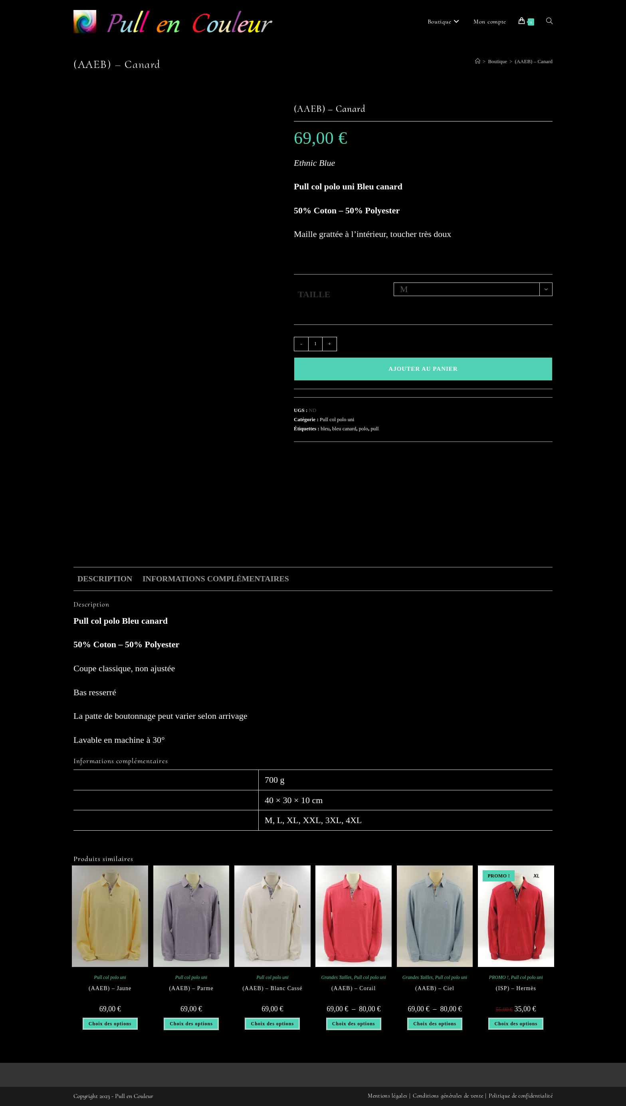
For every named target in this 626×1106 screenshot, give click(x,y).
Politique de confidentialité (521, 1095)
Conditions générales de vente (448, 1095)
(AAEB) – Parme (191, 988)
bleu (325, 429)
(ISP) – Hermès (516, 988)
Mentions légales (387, 1095)
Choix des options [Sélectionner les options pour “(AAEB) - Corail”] (353, 1023)
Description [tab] (104, 578)
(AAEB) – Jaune (110, 988)
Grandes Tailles (336, 977)
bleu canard (344, 429)
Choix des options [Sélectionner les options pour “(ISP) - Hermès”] (515, 1023)
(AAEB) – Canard (534, 61)
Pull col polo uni (337, 419)
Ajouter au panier (423, 369)
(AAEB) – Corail (353, 988)
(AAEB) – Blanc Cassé (272, 988)
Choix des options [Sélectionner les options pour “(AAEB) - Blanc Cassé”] (272, 1023)
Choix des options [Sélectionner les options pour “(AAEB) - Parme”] (191, 1023)
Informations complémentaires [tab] (216, 578)
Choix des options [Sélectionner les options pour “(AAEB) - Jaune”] (110, 1023)
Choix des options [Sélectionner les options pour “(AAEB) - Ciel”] (434, 1023)
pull (374, 429)
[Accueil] (477, 61)
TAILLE (314, 294)
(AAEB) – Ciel (434, 988)
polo (363, 429)
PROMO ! (499, 977)
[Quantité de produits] (315, 344)
